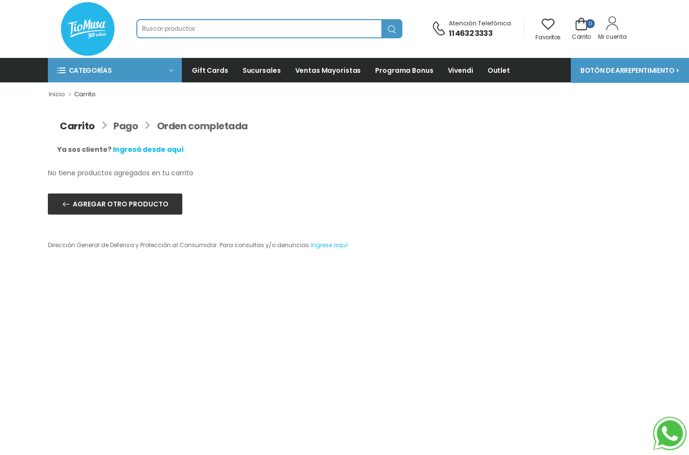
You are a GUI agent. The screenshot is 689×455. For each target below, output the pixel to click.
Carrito (77, 126)
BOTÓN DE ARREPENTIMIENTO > (629, 70)
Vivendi (460, 70)
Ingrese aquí (329, 245)
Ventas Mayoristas (328, 70)
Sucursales (262, 70)
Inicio (57, 94)
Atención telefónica (480, 23)
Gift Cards (210, 70)
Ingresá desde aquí (148, 149)
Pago (125, 126)
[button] (115, 70)
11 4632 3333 (470, 33)
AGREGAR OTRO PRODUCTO (120, 204)
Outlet (499, 70)
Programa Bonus (404, 70)
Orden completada (202, 126)
